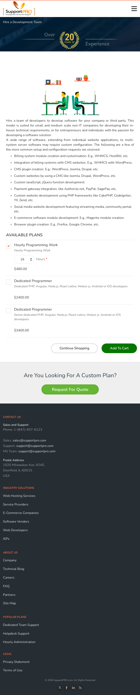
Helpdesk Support (16, 633)
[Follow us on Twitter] (60, 688)
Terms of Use (13, 670)
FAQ (6, 586)
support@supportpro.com (34, 446)
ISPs (6, 539)
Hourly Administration (19, 642)
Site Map (9, 603)
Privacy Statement (16, 662)
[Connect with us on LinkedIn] (73, 688)
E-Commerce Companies (21, 513)
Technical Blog (13, 569)
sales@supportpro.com (29, 440)
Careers (8, 577)
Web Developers (15, 530)
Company (9, 560)
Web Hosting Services (19, 496)
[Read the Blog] (80, 688)
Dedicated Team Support (21, 625)
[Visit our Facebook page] (67, 688)
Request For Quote (70, 389)
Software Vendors (16, 521)
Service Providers (15, 504)
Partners (9, 595)
